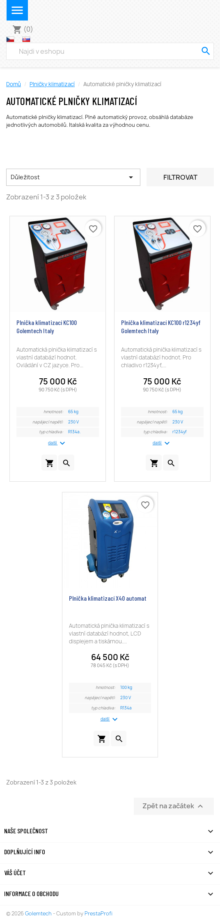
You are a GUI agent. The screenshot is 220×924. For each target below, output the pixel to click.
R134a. (74, 432)
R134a (126, 708)
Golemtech (39, 913)
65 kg (73, 411)
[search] (205, 51)
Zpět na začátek (173, 806)
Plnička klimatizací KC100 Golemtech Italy (46, 326)
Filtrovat (180, 177)
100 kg (126, 687)
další (57, 443)
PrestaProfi (98, 913)
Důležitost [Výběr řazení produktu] (73, 177)
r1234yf (179, 432)
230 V (73, 422)
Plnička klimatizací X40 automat (108, 598)
